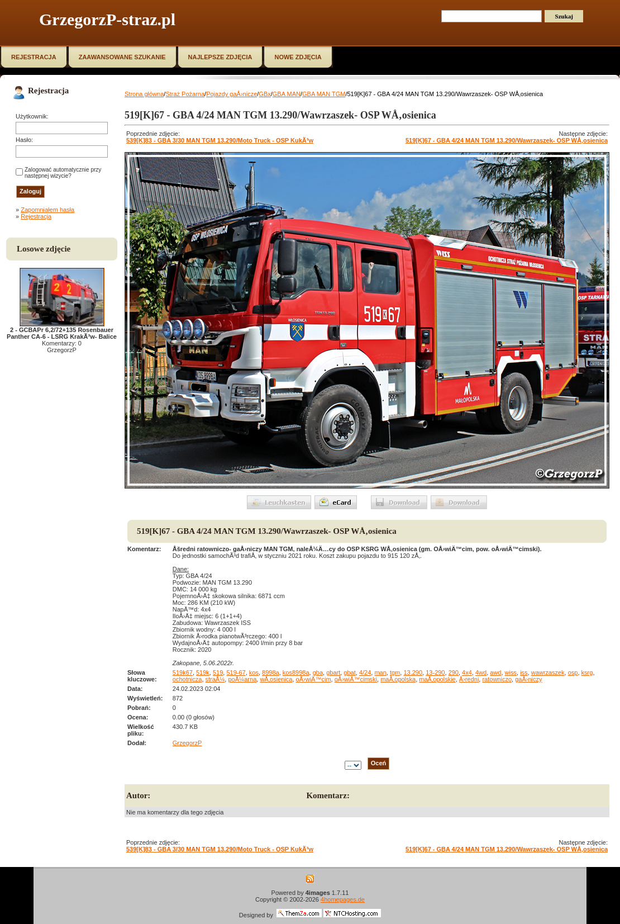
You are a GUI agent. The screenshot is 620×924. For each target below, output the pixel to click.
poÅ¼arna (242, 679)
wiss (511, 672)
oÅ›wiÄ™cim (313, 679)
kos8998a (296, 672)
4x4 (467, 672)
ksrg (587, 672)
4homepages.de (343, 899)
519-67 (235, 672)
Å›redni (469, 679)
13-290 (435, 672)
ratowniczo (497, 679)
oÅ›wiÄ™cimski (356, 679)
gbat (349, 672)
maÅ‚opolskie (437, 679)
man (380, 672)
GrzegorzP (187, 743)
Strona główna (144, 94)
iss (523, 672)
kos (254, 672)
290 (454, 672)
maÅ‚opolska (398, 679)
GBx (264, 94)
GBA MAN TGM (323, 94)
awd (495, 672)
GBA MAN (287, 94)
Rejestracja (36, 216)
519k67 (183, 672)
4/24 (365, 672)
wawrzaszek (548, 672)
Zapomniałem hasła (47, 209)
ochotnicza (187, 679)
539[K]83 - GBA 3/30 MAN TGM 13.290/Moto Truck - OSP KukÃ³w (219, 140)
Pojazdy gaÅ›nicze (231, 94)
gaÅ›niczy (528, 679)
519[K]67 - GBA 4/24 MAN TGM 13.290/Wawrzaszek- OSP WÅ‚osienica (507, 140)
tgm (395, 672)
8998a (270, 672)
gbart (333, 672)
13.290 (412, 672)
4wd (481, 672)
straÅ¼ (215, 679)
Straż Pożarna (184, 94)
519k (202, 672)
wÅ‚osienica (276, 679)
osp (573, 672)
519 (218, 672)
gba (318, 672)
